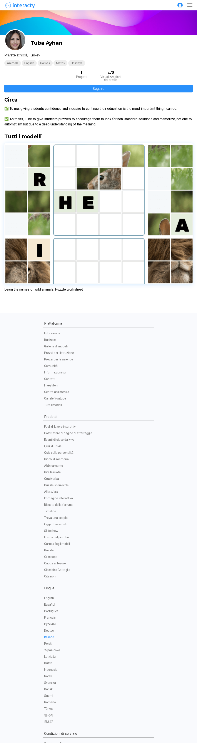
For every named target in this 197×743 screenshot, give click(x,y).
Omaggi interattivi (56, 700)
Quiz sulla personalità (58, 355)
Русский (50, 526)
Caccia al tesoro (55, 466)
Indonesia (50, 572)
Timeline (50, 414)
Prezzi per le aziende (58, 262)
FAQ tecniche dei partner (61, 672)
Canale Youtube (55, 301)
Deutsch (49, 533)
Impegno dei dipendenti (60, 706)
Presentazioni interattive (61, 713)
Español (49, 507)
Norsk (48, 578)
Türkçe (48, 611)
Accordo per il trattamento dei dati (67, 665)
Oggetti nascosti (55, 427)
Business (50, 242)
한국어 (48, 618)
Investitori (51, 288)
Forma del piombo (56, 440)
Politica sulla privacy (58, 652)
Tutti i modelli (53, 307)
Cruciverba (51, 381)
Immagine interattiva (58, 401)
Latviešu (50, 559)
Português (51, 513)
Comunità (51, 268)
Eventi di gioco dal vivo (59, 342)
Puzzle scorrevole (56, 388)
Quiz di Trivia (53, 348)
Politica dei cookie (56, 659)
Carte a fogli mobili (57, 446)
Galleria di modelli (56, 249)
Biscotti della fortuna (58, 407)
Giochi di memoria (56, 361)
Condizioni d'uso (55, 646)
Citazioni (50, 479)
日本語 (48, 624)
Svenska (50, 585)
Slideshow (51, 433)
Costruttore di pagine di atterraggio (68, 335)
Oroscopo (50, 459)
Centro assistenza (56, 294)
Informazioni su (55, 275)
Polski (48, 546)
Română (50, 605)
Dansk (48, 591)
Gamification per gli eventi (62, 693)
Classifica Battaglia (57, 472)
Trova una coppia (56, 420)
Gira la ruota (52, 374)
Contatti (49, 281)
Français (50, 520)
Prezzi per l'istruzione (59, 255)
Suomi (48, 598)
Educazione (52, 236)
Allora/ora (51, 394)
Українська (52, 552)
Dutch (48, 565)
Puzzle (49, 453)
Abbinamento (53, 368)
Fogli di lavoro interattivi (60, 329)
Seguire (98, 89)
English (49, 500)
